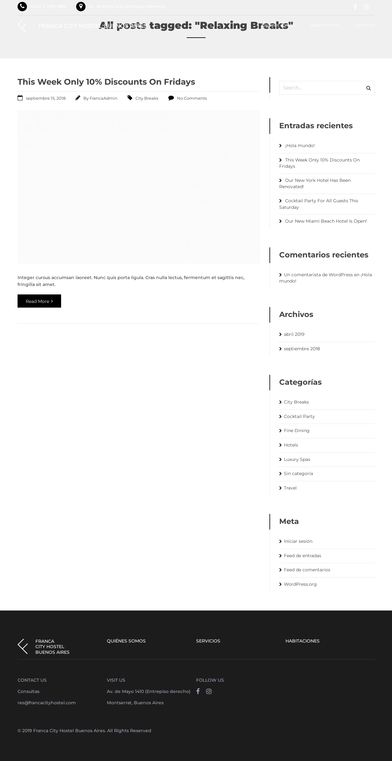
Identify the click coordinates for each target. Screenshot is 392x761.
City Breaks (146, 98)
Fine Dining (297, 430)
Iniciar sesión (298, 541)
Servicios (365, 25)
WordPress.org (300, 584)
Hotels (291, 445)
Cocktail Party (299, 416)
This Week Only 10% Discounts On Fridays (106, 82)
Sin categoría (298, 473)
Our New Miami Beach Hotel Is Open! (326, 221)
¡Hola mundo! (300, 145)
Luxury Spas (297, 459)
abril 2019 (294, 334)
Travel (290, 488)
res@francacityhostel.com (47, 703)
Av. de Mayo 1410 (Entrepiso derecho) (127, 6)
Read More (39, 301)
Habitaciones (325, 25)
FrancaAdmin (104, 98)
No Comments (192, 98)
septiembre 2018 (302, 348)
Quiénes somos (278, 25)
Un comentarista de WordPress (318, 274)
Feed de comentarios (307, 570)
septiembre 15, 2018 (45, 98)
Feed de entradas (302, 555)
